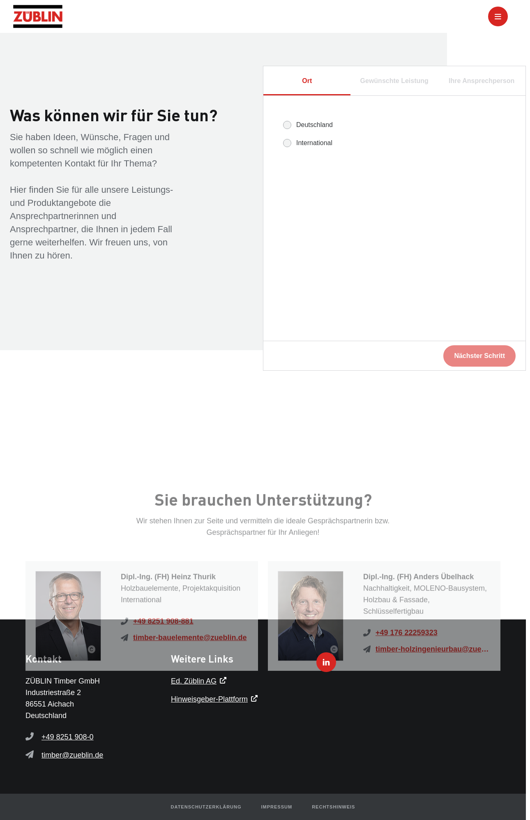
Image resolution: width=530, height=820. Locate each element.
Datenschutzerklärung (206, 806)
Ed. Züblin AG (194, 681)
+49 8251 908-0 (67, 737)
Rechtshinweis (333, 806)
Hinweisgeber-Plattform (209, 699)
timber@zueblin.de (72, 755)
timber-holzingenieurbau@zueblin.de (433, 697)
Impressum (277, 806)
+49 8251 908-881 (163, 669)
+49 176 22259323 (407, 681)
